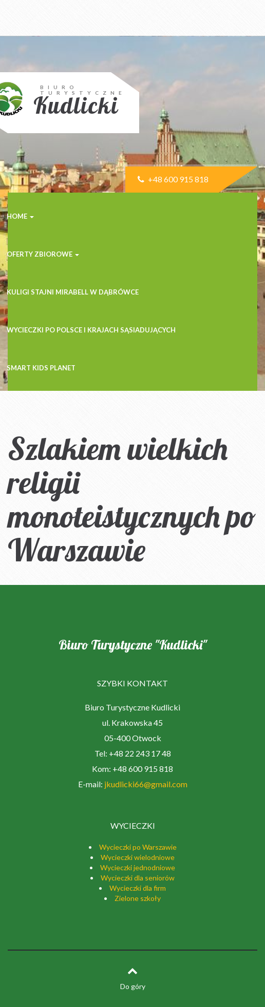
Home (20, 216)
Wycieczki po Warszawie (138, 847)
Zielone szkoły (138, 898)
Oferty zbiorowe (43, 254)
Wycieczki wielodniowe (138, 857)
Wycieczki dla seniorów (138, 877)
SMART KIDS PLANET (41, 368)
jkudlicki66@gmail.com (145, 784)
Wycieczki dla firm (137, 888)
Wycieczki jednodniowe (137, 867)
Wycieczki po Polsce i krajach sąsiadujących (91, 330)
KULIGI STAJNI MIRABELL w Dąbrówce (73, 292)
